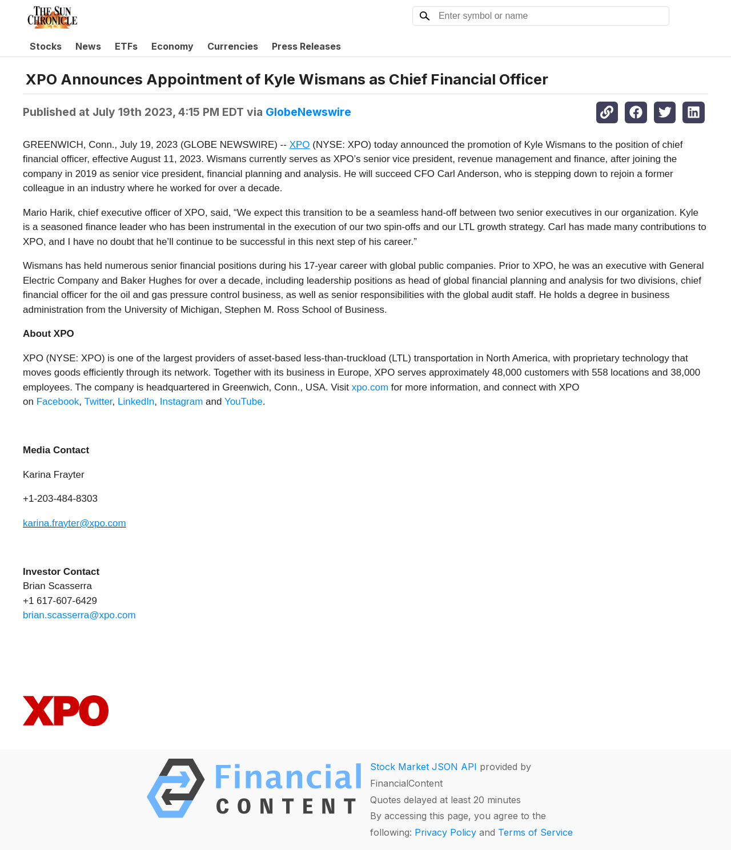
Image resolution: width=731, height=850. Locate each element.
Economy (172, 46)
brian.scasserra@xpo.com (79, 615)
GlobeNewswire (308, 112)
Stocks (46, 46)
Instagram (181, 401)
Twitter (98, 401)
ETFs (126, 46)
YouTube (243, 401)
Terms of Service (535, 832)
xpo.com (370, 387)
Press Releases (306, 46)
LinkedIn (136, 401)
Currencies (232, 46)
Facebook (58, 401)
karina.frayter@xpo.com (74, 523)
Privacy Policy (445, 832)
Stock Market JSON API (423, 766)
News (88, 46)
